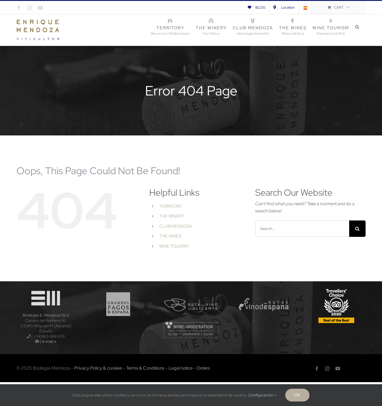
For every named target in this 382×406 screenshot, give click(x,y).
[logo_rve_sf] (263, 289)
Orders (203, 368)
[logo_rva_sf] (191, 289)
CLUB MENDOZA (175, 226)
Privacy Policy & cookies (98, 368)
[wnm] (191, 323)
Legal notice (180, 368)
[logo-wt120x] (46, 289)
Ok (297, 395)
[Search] (357, 228)
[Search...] (302, 228)
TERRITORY (170, 206)
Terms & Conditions (145, 368)
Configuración (262, 395)
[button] (357, 26)
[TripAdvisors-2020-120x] (336, 289)
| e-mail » (47, 341)
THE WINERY (171, 216)
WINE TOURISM (174, 246)
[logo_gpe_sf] (118, 289)
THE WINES (170, 236)
